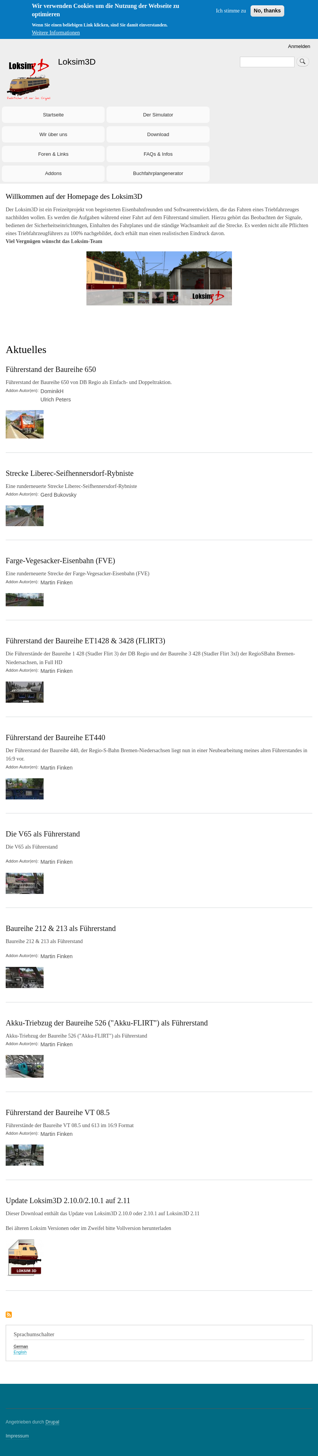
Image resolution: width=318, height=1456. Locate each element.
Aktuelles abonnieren (9, 1315)
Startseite (53, 115)
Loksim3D (77, 62)
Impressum (17, 1436)
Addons (53, 173)
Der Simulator (158, 115)
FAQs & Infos (158, 154)
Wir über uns (53, 134)
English (20, 1352)
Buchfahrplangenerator (158, 173)
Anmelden (299, 46)
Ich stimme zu (231, 11)
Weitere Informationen (56, 33)
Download (158, 134)
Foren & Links (53, 154)
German (21, 1346)
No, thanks (267, 11)
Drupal (52, 1422)
